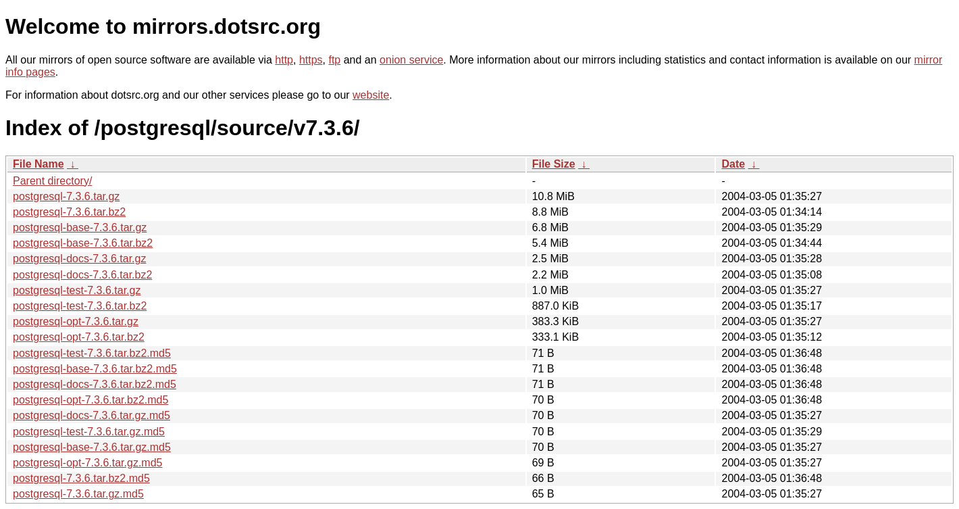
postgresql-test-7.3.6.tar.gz (76, 290)
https (311, 60)
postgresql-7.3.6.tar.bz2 (69, 212)
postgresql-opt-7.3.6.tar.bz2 (79, 337)
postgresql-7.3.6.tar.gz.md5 (78, 494)
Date (733, 164)
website (371, 95)
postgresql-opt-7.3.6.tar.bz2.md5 (90, 400)
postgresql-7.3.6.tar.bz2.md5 (81, 478)
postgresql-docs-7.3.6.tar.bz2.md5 (94, 384)
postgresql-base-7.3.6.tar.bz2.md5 (95, 368)
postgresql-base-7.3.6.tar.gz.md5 (92, 447)
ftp (334, 60)
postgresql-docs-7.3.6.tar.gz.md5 (91, 415)
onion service (411, 60)
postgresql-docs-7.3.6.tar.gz (79, 258)
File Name (38, 164)
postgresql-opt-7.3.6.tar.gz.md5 (87, 462)
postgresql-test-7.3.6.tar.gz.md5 (89, 431)
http (284, 60)
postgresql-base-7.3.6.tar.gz (80, 227)
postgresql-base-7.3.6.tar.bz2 (83, 243)
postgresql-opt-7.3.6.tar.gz (75, 321)
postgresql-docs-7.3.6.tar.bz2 (82, 275)
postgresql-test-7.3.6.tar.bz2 (80, 306)
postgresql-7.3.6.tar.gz (66, 196)
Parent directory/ (52, 181)
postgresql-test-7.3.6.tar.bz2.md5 (92, 353)
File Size (553, 164)
